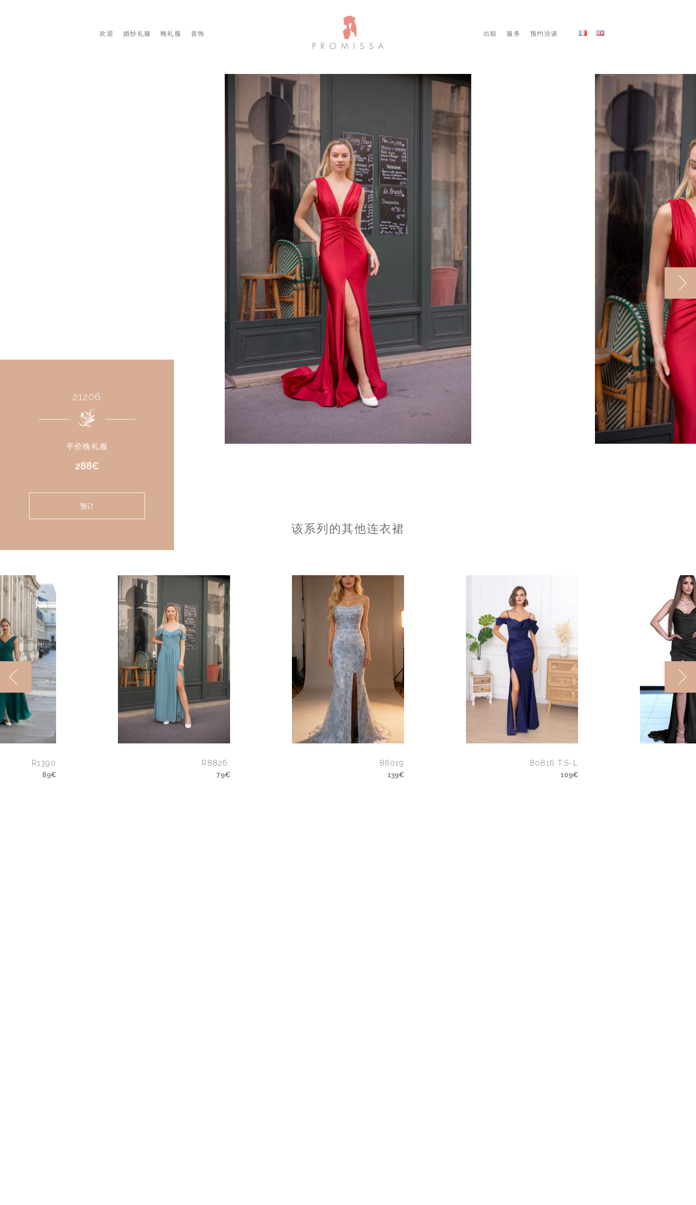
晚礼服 (170, 33)
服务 (514, 33)
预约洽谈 (544, 33)
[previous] (15, 677)
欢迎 (107, 33)
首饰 (198, 33)
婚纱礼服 (137, 33)
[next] (680, 283)
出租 (490, 33)
